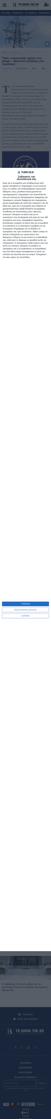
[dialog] (25, 559)
